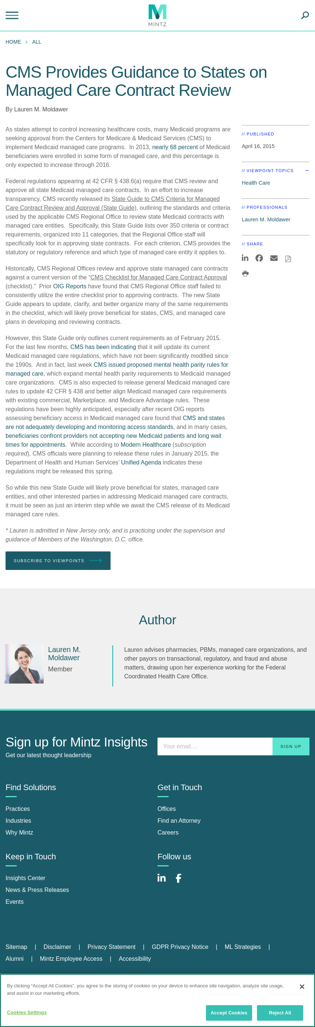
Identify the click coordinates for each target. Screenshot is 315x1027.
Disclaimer (57, 947)
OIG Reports (70, 286)
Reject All (280, 1013)
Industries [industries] (18, 821)
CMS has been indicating (103, 347)
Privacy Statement (112, 947)
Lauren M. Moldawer (41, 109)
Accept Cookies (229, 1013)
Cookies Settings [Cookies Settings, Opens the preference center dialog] (27, 1012)
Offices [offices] (167, 809)
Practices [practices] (18, 809)
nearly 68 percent (175, 147)
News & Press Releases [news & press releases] (37, 890)
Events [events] (15, 902)
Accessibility (135, 959)
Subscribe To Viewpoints (58, 561)
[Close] (302, 987)
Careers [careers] (168, 832)
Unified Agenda (141, 462)
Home (13, 42)
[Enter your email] (233, 746)
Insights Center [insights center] (25, 878)
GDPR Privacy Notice (180, 947)
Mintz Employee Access (71, 959)
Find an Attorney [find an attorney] (179, 821)
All (36, 42)
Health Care (256, 183)
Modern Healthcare (146, 445)
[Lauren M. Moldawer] (24, 663)
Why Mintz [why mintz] (19, 832)
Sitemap (16, 947)
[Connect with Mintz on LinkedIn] (165, 882)
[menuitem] (15, 41)
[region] (157, 1000)
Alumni (15, 959)
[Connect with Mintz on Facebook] (183, 882)
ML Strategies (243, 947)
